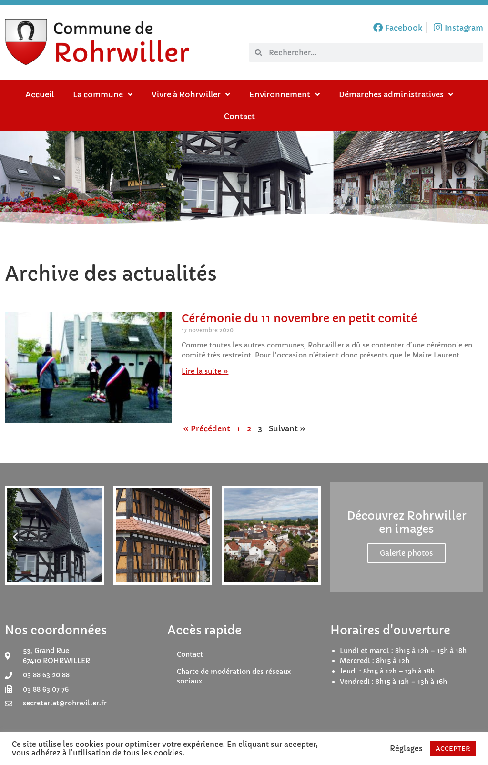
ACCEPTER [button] (453, 749)
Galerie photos (406, 553)
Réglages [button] (406, 749)
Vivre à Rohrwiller (191, 94)
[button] (15, 536)
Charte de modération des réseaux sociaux (234, 676)
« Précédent (206, 428)
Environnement (284, 94)
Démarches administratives (396, 94)
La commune (102, 94)
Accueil (39, 94)
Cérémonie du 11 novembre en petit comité (299, 318)
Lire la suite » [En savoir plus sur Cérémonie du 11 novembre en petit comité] (205, 371)
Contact (239, 116)
